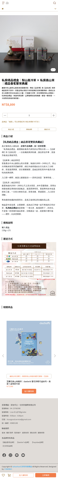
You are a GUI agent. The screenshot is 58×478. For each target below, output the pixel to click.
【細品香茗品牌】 (8, 442)
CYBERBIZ (8, 469)
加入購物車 (23, 475)
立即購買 (45, 475)
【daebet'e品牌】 (23, 442)
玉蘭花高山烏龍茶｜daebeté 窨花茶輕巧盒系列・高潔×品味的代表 (29, 382)
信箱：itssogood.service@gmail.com (16, 419)
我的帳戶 (17, 432)
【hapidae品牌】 (37, 442)
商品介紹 (11, 129)
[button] (54, 355)
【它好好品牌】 (7, 446)
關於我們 (9, 432)
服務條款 (41, 432)
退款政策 (25, 432)
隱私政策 (33, 432)
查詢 (3, 432)
